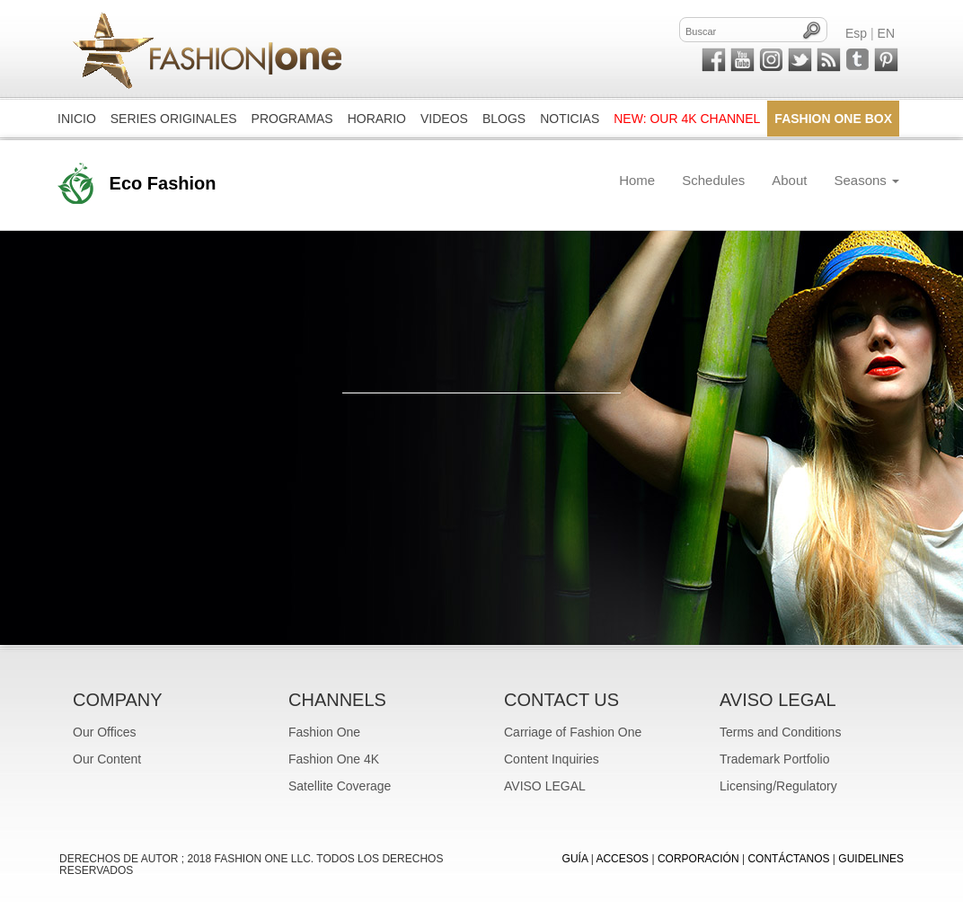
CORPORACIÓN (698, 858)
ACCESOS (622, 858)
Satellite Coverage (339, 786)
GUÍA (575, 858)
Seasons (866, 180)
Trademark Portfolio (774, 759)
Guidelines (871, 858)
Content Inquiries (551, 759)
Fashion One (324, 732)
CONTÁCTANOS (788, 858)
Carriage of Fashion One (572, 732)
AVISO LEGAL (545, 786)
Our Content (107, 759)
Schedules (713, 180)
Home (637, 180)
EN (886, 33)
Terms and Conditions (780, 732)
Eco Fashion (163, 183)
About (789, 180)
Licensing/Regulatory (778, 786)
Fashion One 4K (333, 759)
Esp (856, 33)
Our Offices (105, 732)
